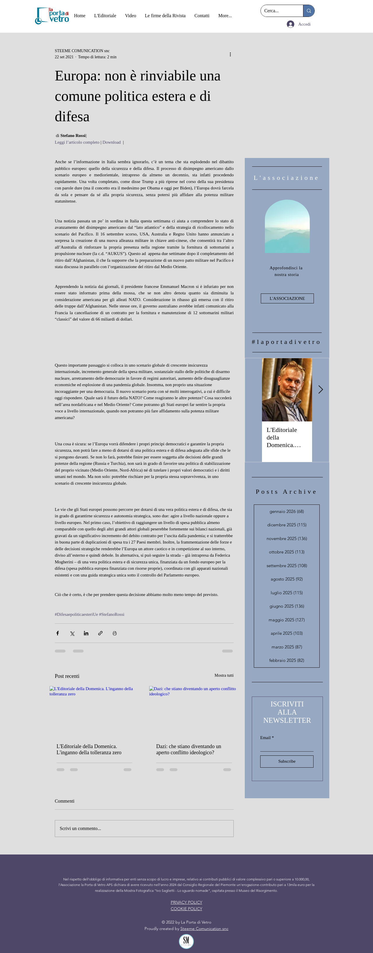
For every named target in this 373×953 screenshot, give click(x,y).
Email (265, 738)
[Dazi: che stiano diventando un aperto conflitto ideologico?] (194, 711)
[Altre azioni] (230, 53)
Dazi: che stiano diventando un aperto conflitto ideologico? (188, 749)
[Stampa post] (114, 633)
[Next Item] (320, 389)
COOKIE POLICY (186, 908)
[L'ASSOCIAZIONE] (287, 298)
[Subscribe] (287, 761)
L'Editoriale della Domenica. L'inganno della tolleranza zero (89, 749)
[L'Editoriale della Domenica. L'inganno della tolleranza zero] (94, 711)
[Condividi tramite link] (100, 633)
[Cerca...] (277, 11)
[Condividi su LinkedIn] (86, 633)
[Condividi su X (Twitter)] (72, 633)
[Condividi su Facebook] (57, 633)
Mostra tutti (224, 675)
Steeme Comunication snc (204, 928)
